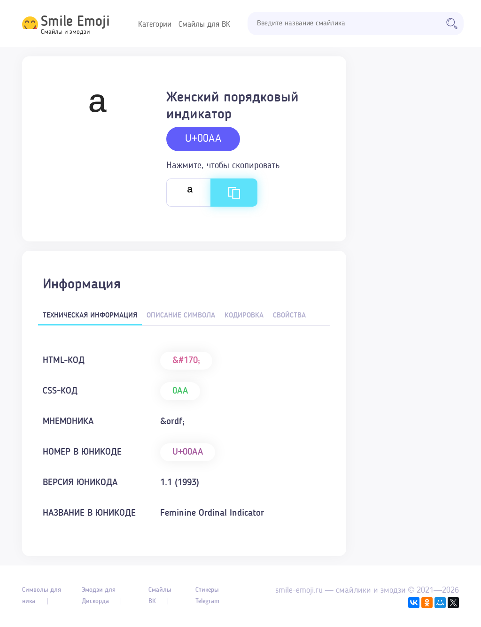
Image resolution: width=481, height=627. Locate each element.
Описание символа (181, 315)
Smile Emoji (75, 22)
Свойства (289, 315)
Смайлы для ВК (204, 25)
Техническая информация (90, 315)
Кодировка (244, 315)
